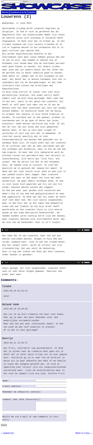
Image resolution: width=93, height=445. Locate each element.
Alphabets (32, 12)
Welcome (5, 12)
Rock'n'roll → (84, 435)
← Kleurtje (7, 435)
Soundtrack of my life (18, 12)
